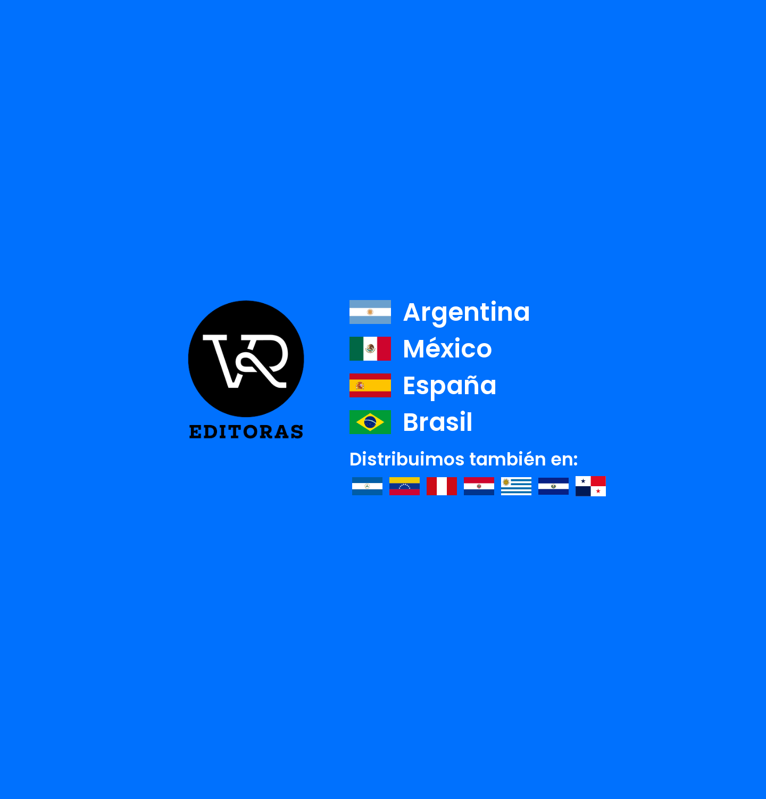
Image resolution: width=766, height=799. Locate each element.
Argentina (439, 311)
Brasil (411, 422)
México (420, 348)
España (423, 385)
